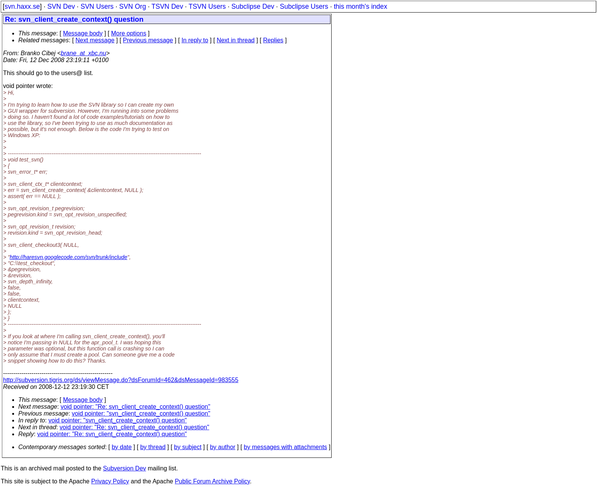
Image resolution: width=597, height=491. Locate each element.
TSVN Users (207, 6)
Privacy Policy (110, 481)
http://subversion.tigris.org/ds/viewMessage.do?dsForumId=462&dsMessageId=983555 (120, 380)
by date (121, 447)
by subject (187, 447)
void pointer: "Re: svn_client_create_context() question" (135, 406)
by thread (153, 447)
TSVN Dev (167, 6)
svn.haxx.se (22, 6)
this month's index (360, 6)
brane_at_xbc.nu (83, 53)
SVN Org (132, 6)
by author (222, 447)
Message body (82, 33)
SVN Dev (61, 6)
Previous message (148, 40)
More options (129, 33)
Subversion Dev (124, 468)
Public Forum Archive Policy (212, 481)
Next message (94, 40)
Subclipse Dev (252, 6)
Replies (273, 40)
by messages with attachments (285, 447)
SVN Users (96, 6)
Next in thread (236, 40)
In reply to (195, 40)
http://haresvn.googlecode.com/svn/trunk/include (69, 257)
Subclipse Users (304, 6)
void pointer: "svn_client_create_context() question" (141, 413)
